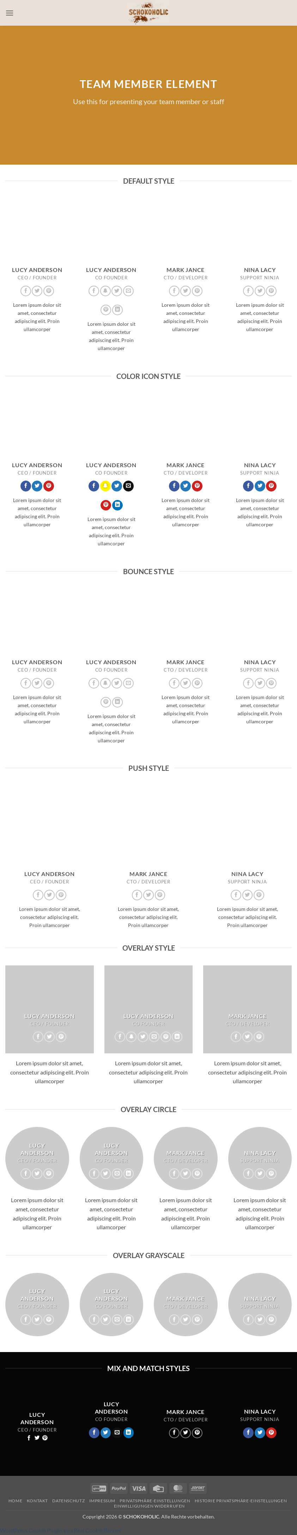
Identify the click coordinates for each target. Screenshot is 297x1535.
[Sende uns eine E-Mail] (128, 291)
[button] (9, 12)
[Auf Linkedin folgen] (117, 310)
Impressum (102, 1500)
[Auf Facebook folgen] (25, 291)
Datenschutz (68, 1500)
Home (15, 1500)
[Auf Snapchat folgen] (105, 291)
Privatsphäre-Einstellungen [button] (155, 1500)
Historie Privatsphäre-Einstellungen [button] (241, 1500)
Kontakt (37, 1500)
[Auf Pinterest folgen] (48, 291)
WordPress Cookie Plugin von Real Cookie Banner (60, 1530)
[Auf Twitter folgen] (37, 291)
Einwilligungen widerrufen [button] (149, 1506)
